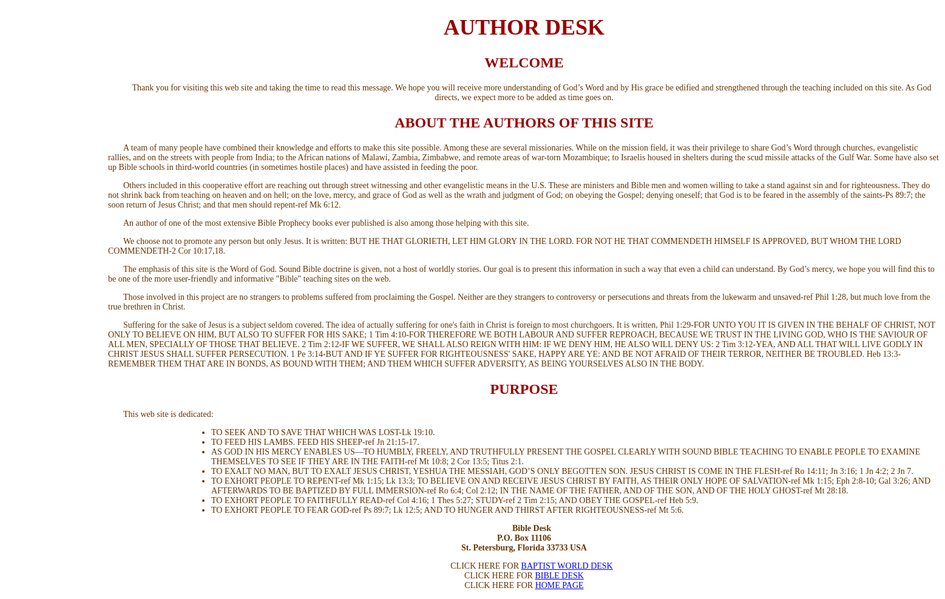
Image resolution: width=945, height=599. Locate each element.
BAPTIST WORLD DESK (567, 565)
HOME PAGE (559, 585)
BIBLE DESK (559, 575)
